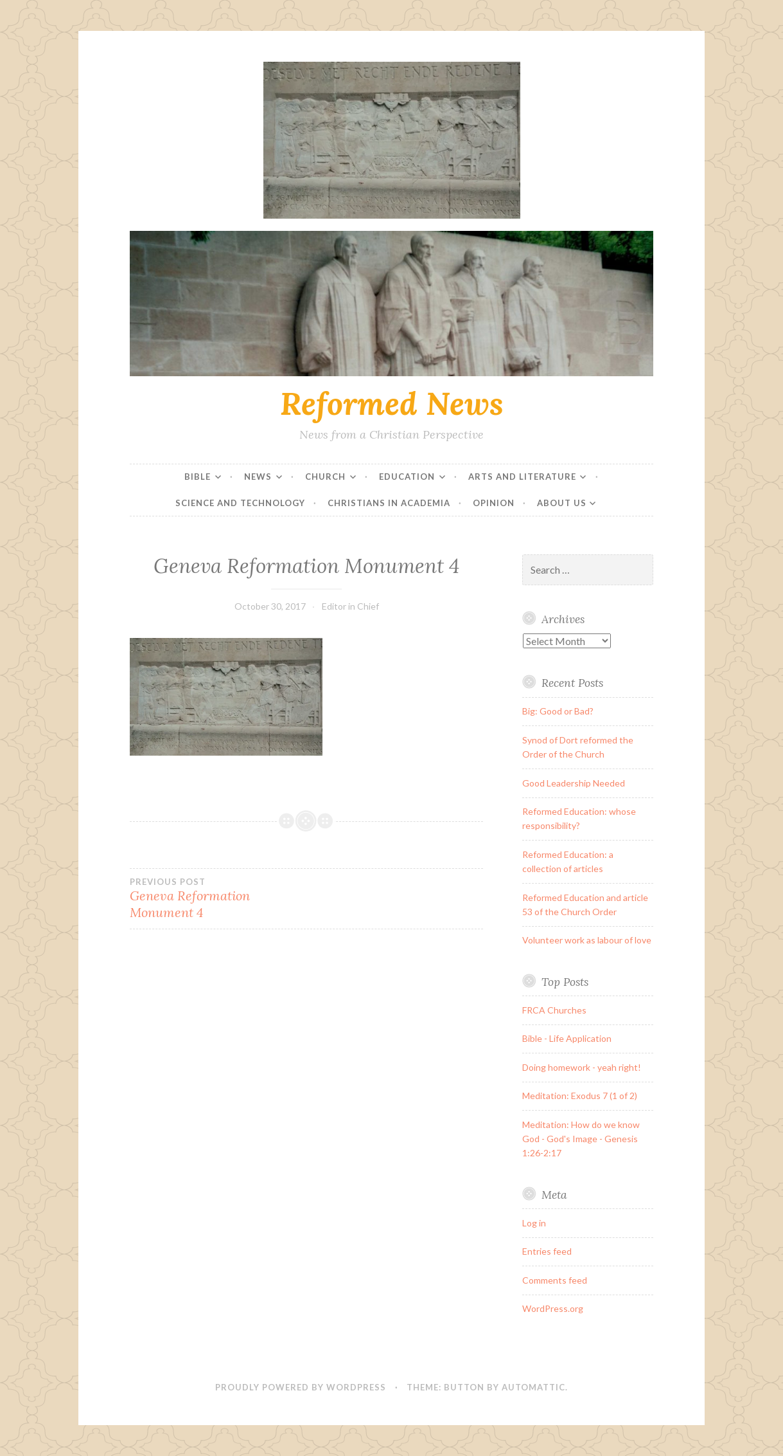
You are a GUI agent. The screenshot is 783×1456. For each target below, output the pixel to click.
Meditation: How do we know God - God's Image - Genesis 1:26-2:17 (581, 1139)
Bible (197, 476)
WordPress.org (552, 1308)
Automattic (533, 1387)
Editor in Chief (350, 606)
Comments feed (554, 1280)
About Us (561, 503)
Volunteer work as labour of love (586, 939)
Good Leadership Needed (573, 783)
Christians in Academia (389, 503)
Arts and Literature (522, 476)
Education (407, 476)
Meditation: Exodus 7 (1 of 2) (579, 1095)
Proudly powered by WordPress (300, 1387)
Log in (534, 1222)
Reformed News (392, 403)
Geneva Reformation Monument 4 (218, 898)
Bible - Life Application (566, 1038)
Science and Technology (240, 503)
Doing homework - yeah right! (581, 1067)
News (258, 476)
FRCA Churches (554, 1010)
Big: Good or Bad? (558, 710)
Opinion (494, 503)
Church (325, 476)
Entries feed (547, 1251)
